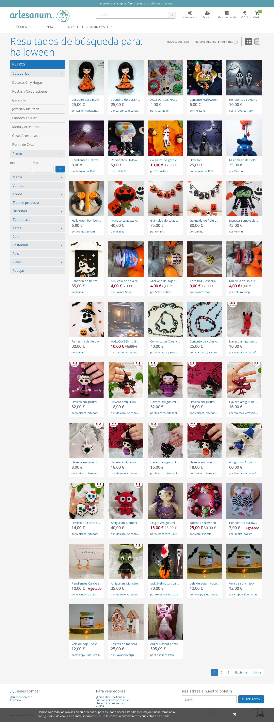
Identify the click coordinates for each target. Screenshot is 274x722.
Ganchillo (19, 100)
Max (35, 162)
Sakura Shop (124, 292)
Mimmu (238, 171)
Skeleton (196, 160)
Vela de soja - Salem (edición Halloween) (99, 644)
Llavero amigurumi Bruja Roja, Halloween (139, 402)
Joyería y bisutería (25, 109)
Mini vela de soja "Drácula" (247, 281)
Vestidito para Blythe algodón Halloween (99, 99)
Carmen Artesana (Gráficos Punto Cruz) (140, 352)
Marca (17, 177)
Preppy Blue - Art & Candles (211, 594)
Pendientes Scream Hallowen (249, 99)
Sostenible (21, 245)
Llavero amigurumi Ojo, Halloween (95, 462)
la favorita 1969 (243, 110)
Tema (17, 228)
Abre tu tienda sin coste (88, 27)
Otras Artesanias (25, 135)
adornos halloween (203, 523)
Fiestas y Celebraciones (29, 91)
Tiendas (48, 27)
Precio (17, 153)
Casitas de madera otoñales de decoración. (141, 644)
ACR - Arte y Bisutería (168, 352)
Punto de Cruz (23, 144)
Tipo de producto (26, 202)
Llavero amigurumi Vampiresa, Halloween (179, 402)
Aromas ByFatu (85, 231)
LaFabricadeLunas (87, 110)
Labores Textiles (24, 118)
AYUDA (100, 706)
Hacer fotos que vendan (110, 703)
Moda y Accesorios (26, 127)
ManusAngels (202, 534)
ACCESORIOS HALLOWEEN (169, 99)
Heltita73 (199, 110)
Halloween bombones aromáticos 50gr (98, 220)
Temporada (21, 219)
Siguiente (241, 672)
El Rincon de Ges (86, 594)
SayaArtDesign (125, 655)
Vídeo (17, 262)
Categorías (21, 73)
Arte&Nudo (162, 110)
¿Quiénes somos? (21, 697)
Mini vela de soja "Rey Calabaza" (172, 281)
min (12, 162)
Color (17, 236)
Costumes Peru (164, 655)
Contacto (15, 700)
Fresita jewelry (243, 534)
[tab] (37, 73)
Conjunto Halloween (203, 99)
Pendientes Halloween (126, 160)
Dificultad (20, 211)
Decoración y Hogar (27, 82)
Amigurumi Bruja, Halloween (248, 462)
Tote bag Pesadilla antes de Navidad (215, 281)
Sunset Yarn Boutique (168, 534)
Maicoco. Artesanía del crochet (252, 352)
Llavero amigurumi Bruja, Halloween (215, 462)
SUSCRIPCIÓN (251, 699)
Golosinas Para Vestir (168, 594)
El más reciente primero (216, 42)
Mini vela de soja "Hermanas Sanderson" (139, 281)
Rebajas (19, 270)
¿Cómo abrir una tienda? (110, 697)
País (16, 253)
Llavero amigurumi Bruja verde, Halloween (219, 402)
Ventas (18, 185)
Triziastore (161, 171)
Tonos (17, 194)
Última (256, 672)
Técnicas (21, 27)
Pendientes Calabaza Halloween (93, 583)
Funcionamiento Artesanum (112, 700)
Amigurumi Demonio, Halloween (133, 523)
